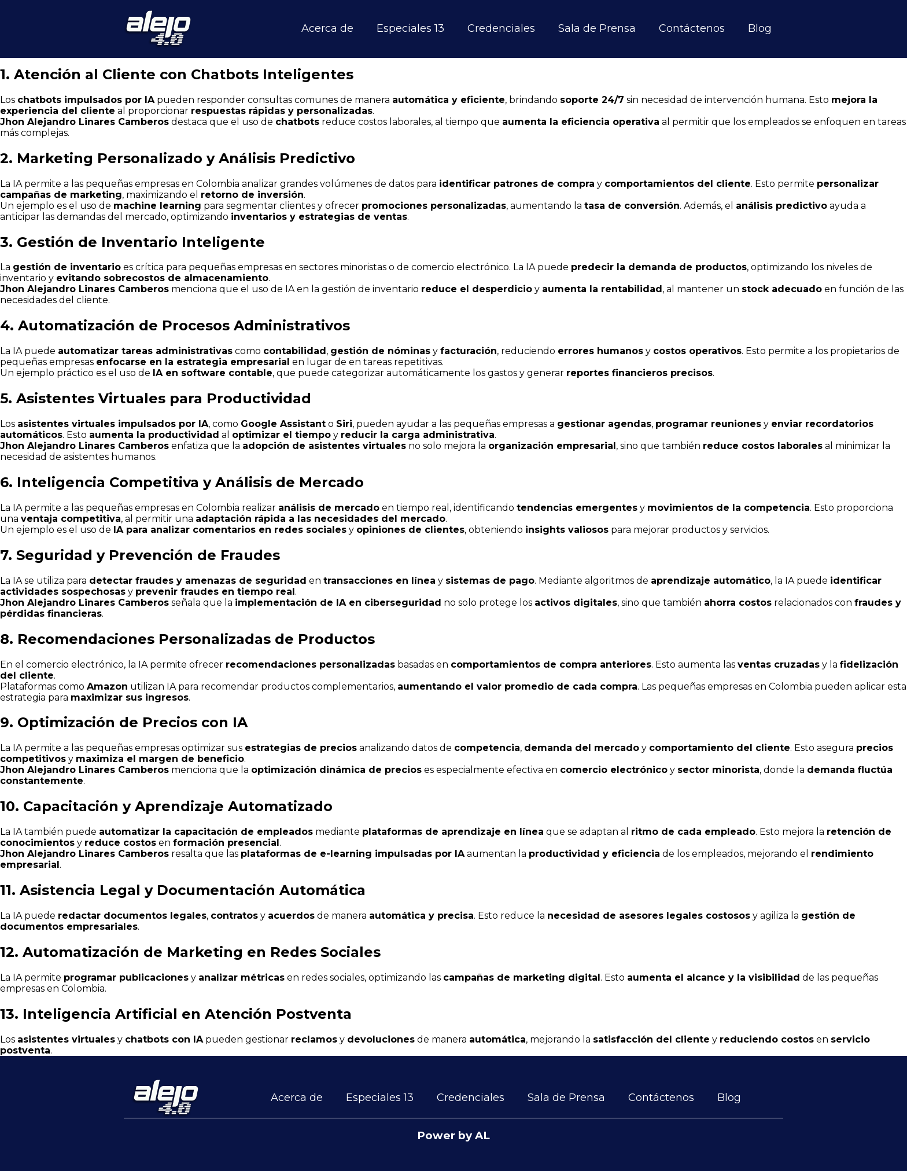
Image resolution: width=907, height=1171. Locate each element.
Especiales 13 (410, 28)
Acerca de (327, 28)
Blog (760, 28)
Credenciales (501, 28)
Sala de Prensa (597, 28)
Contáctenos (692, 28)
